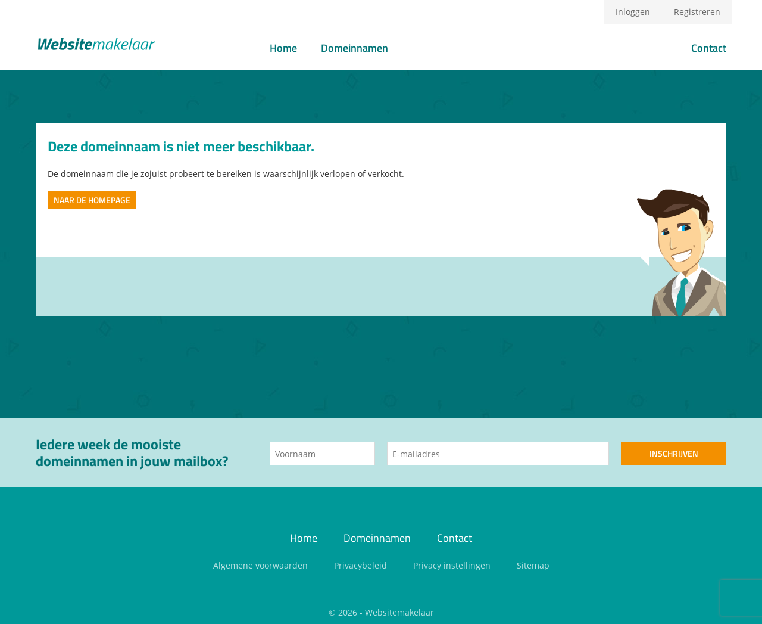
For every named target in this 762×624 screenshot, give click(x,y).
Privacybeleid (360, 565)
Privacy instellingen (452, 565)
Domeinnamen (354, 48)
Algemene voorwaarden (260, 565)
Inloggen (633, 11)
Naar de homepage (92, 200)
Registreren (697, 11)
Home (283, 48)
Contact (708, 48)
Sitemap (533, 565)
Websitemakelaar (399, 612)
